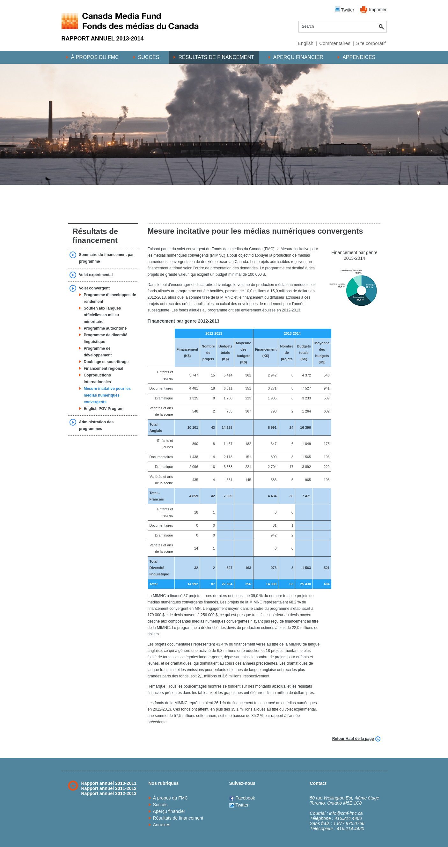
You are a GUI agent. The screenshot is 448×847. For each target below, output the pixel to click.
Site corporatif (371, 43)
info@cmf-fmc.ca (346, 813)
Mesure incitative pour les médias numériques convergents (107, 395)
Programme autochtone (105, 328)
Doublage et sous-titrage (106, 362)
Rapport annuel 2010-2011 (109, 783)
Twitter (344, 9)
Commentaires (334, 43)
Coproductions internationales (97, 378)
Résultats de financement (216, 57)
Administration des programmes (96, 425)
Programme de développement (98, 351)
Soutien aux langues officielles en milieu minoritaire (102, 315)
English (305, 43)
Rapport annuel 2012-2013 (109, 793)
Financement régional (103, 368)
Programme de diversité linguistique (106, 338)
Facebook (242, 797)
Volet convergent (94, 288)
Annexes (161, 824)
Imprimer (377, 9)
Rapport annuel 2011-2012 (109, 788)
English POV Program (104, 408)
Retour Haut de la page (353, 738)
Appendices (358, 57)
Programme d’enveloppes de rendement (110, 298)
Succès (148, 57)
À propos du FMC (95, 57)
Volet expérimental (96, 275)
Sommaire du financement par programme (106, 258)
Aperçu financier (298, 57)
